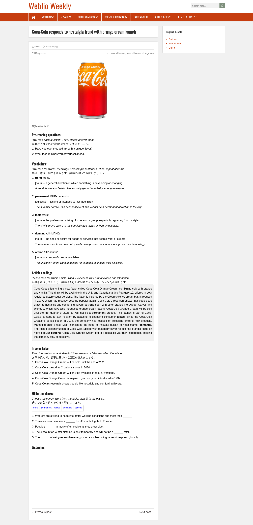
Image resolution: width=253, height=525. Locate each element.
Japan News (66, 17)
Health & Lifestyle (187, 17)
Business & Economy (88, 17)
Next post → (146, 512)
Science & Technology (116, 17)
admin (37, 47)
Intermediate (175, 43)
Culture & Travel (163, 17)
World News (48, 17)
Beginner (40, 53)
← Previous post (41, 512)
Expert (172, 48)
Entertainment (141, 17)
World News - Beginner (140, 53)
